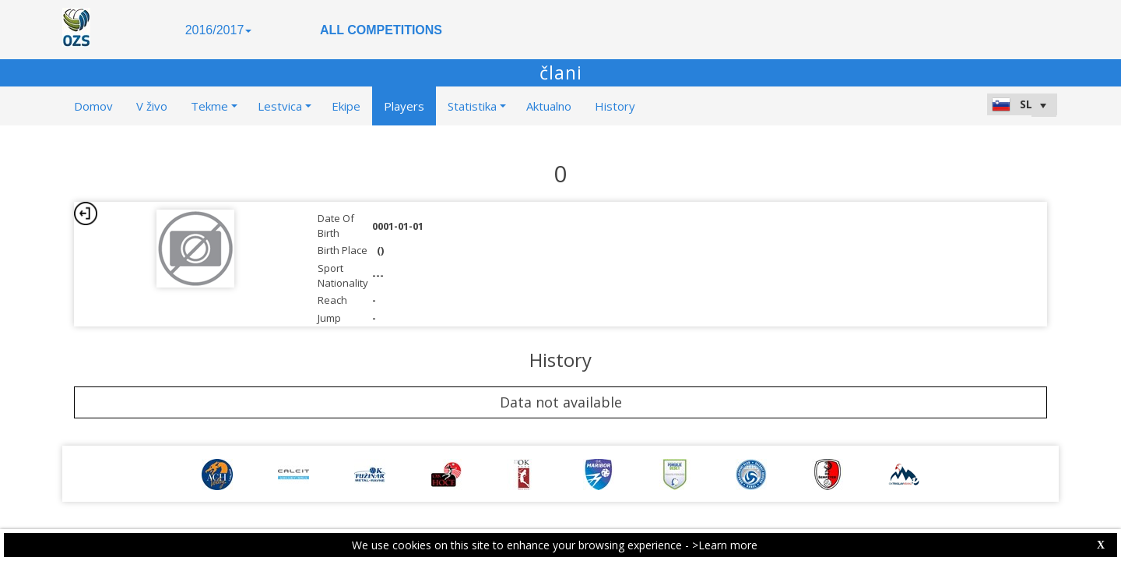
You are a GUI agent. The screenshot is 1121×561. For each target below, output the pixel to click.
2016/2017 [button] (218, 30)
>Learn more (724, 545)
